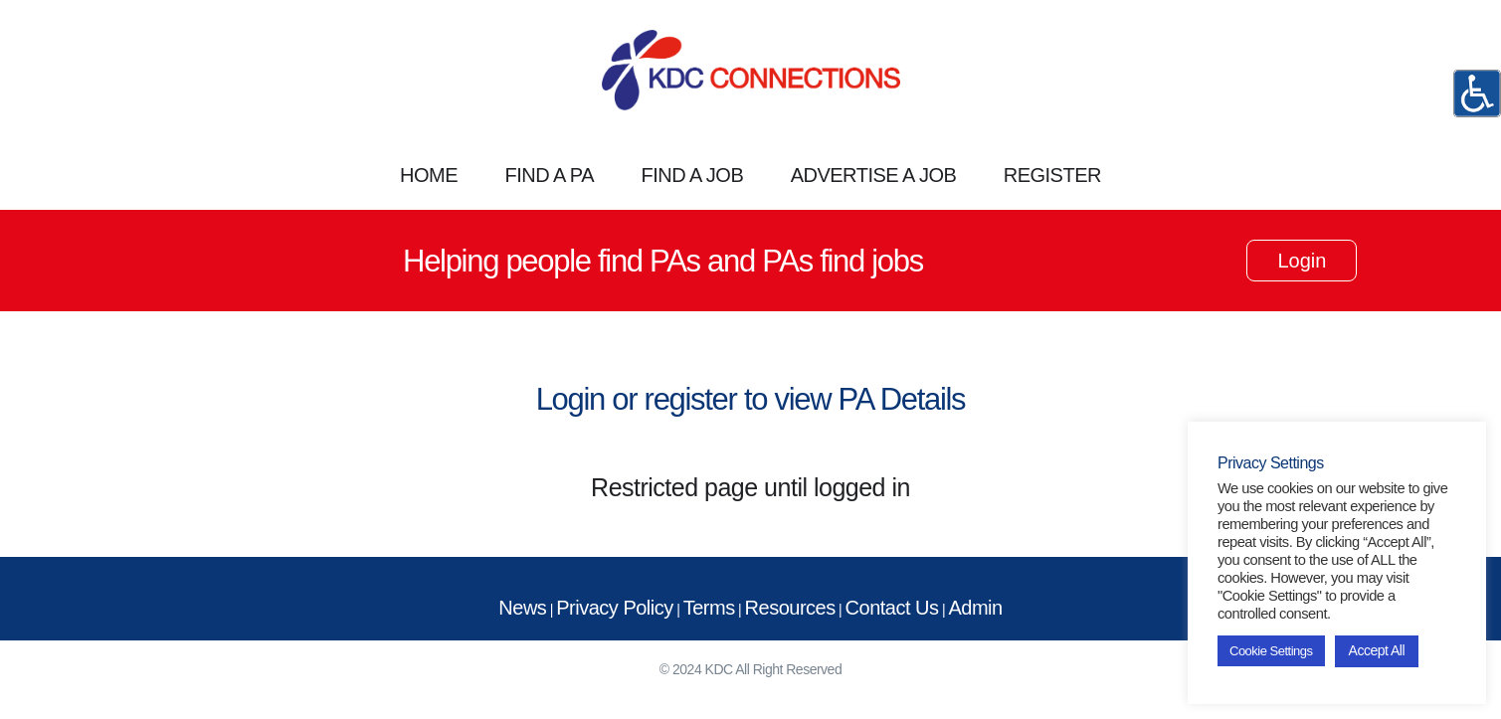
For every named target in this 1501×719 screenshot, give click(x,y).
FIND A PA (549, 175)
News (522, 608)
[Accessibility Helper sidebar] (1477, 93)
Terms (709, 608)
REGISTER (1052, 175)
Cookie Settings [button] (1271, 650)
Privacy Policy (614, 608)
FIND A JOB (692, 175)
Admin (975, 608)
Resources (790, 608)
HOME (429, 175)
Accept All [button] (1377, 650)
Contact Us (892, 608)
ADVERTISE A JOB (874, 175)
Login (1301, 260)
